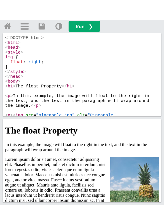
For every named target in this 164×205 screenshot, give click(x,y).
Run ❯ (84, 26)
